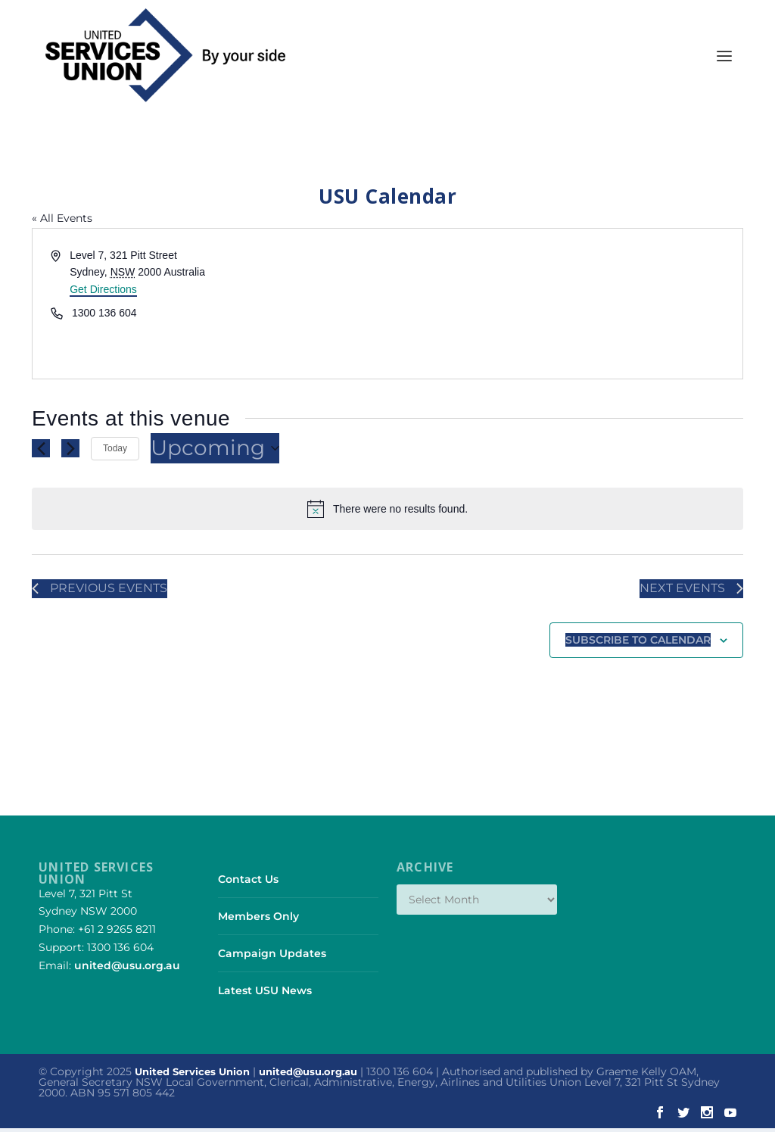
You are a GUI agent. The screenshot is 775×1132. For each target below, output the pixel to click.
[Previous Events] (41, 451)
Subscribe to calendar (638, 643)
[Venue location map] (563, 306)
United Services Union (192, 1076)
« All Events (62, 221)
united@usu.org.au (127, 969)
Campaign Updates (272, 957)
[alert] (387, 512)
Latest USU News (265, 994)
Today (115, 451)
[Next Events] (70, 451)
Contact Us (248, 883)
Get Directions (103, 292)
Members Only (258, 920)
